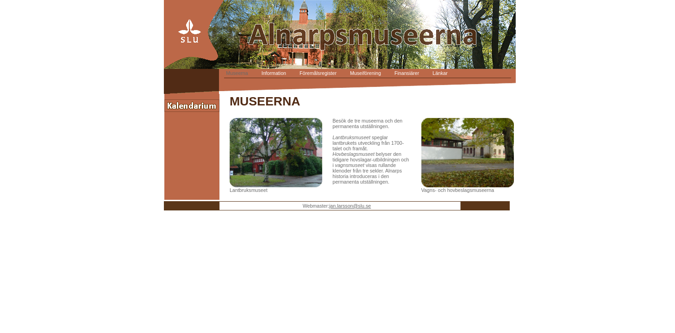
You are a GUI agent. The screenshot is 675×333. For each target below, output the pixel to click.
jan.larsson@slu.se (350, 206)
